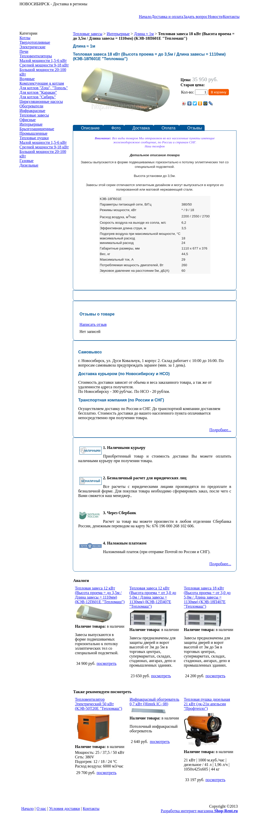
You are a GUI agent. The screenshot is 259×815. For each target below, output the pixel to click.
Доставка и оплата (167, 16)
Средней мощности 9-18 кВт (44, 65)
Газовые (26, 161)
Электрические (32, 47)
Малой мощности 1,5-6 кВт (43, 60)
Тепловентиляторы (35, 56)
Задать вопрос (195, 16)
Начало (145, 16)
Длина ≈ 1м (144, 34)
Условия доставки (64, 808)
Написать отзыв (92, 324)
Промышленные (33, 133)
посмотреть (107, 663)
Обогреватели (31, 106)
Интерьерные (30, 124)
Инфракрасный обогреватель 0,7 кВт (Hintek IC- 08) (154, 701)
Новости (215, 16)
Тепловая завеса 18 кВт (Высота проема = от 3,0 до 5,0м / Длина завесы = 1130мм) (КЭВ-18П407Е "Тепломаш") (207, 597)
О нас (41, 808)
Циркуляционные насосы (41, 101)
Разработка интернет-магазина (199, 811)
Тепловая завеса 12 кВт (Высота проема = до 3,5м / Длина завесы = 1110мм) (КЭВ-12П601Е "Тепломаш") (99, 595)
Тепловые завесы (34, 115)
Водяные (27, 79)
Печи (23, 51)
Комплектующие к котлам (41, 83)
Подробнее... (220, 430)
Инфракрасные (32, 110)
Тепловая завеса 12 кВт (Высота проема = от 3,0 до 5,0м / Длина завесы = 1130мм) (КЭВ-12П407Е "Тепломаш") (152, 597)
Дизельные (28, 165)
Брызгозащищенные (36, 129)
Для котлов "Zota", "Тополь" (43, 88)
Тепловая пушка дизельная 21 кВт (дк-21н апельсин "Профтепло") (207, 704)
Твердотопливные (34, 42)
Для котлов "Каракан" (38, 92)
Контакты (231, 16)
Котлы (24, 38)
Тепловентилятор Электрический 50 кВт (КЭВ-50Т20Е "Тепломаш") (98, 704)
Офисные (27, 120)
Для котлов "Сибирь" (37, 97)
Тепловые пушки (34, 138)
